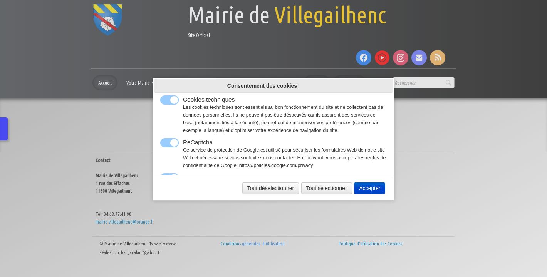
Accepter (369, 188)
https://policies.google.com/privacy (276, 165)
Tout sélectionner (326, 188)
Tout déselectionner (270, 188)
